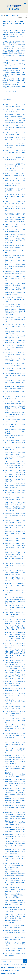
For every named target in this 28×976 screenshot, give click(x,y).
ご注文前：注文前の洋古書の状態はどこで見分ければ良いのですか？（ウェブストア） (15, 375)
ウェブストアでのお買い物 (12, 15)
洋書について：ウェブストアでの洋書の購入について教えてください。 (15, 521)
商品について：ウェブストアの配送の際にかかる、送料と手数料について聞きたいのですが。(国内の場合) (15, 916)
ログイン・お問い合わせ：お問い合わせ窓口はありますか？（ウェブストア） (15, 751)
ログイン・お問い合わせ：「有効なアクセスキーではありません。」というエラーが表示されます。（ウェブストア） (15, 736)
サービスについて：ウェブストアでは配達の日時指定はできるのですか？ (15, 214)
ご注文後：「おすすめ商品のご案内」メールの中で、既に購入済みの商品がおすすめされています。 (15, 414)
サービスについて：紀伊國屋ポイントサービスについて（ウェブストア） (15, 165)
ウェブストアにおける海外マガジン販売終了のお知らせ (15, 954)
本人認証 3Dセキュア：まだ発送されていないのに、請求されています (15, 938)
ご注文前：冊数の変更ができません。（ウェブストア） (15, 332)
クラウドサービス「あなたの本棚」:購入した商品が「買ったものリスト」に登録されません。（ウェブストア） (15, 677)
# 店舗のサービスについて (7, 970)
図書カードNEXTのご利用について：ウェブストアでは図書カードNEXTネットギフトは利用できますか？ (15, 896)
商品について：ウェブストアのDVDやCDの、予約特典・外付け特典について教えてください (15, 267)
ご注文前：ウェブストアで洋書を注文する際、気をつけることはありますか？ (15, 382)
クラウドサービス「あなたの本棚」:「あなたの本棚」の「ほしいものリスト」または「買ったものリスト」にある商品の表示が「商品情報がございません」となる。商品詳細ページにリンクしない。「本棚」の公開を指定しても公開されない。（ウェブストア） (15, 666)
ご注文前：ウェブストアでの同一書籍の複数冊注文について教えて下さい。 (15, 342)
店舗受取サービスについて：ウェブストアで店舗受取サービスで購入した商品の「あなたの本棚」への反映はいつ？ (15, 844)
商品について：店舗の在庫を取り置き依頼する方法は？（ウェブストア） (15, 256)
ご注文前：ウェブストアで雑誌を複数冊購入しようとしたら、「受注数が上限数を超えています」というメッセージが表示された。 (15, 312)
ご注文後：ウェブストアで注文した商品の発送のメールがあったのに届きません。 (15, 408)
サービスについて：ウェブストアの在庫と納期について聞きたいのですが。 (15, 174)
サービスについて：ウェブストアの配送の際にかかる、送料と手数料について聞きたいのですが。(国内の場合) (15, 220)
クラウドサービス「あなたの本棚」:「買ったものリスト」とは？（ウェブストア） (15, 585)
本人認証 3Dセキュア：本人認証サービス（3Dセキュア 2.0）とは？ (15, 926)
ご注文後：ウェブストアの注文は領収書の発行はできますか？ (15, 448)
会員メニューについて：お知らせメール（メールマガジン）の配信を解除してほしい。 (15, 492)
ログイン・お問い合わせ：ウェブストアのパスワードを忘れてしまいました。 (15, 744)
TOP (2, 15)
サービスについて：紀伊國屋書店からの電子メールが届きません (15, 110)
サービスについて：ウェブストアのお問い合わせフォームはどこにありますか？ (15, 152)
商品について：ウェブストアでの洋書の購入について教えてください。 (15, 284)
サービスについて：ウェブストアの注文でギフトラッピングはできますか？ (15, 179)
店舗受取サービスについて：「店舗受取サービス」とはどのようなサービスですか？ (15, 858)
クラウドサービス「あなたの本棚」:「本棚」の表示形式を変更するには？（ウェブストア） (15, 614)
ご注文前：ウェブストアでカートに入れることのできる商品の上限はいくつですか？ (15, 319)
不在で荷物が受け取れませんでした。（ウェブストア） (15, 922)
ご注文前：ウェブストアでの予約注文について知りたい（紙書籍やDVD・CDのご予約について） (15, 347)
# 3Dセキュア (16, 973)
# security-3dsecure (6, 973)
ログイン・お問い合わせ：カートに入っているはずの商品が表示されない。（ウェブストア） (15, 713)
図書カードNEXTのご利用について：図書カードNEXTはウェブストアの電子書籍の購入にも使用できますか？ (15, 889)
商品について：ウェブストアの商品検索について (15, 261)
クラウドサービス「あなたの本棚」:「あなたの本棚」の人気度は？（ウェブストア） (15, 579)
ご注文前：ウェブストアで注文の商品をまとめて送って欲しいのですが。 (15, 388)
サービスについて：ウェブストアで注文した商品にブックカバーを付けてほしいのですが (15, 146)
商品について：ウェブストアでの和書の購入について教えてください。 (15, 289)
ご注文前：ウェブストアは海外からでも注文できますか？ (15, 369)
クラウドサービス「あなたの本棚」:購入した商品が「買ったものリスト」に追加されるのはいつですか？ (15, 683)
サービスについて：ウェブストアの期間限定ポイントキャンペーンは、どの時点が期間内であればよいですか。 (15, 121)
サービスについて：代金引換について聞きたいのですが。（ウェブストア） (15, 202)
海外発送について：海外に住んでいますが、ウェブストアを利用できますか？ (15, 527)
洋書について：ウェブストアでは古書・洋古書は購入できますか (14, 498)
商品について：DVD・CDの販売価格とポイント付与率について (15, 235)
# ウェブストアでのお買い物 (9, 92)
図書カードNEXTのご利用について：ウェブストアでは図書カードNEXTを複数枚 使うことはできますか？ (15, 902)
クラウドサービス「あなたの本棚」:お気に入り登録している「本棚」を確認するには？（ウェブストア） (15, 621)
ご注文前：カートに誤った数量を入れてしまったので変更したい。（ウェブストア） (15, 326)
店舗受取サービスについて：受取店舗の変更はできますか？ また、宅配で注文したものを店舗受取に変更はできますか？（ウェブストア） (15, 782)
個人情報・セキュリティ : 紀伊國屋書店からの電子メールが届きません (15, 689)
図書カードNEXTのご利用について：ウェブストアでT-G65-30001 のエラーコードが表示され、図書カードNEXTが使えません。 (15, 866)
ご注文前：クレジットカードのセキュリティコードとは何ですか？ (15, 365)
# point (23, 967)
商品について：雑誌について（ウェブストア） (15, 251)
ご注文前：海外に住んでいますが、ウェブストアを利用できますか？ (15, 305)
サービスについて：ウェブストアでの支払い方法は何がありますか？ (15, 105)
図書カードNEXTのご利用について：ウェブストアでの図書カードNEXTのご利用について (15, 909)
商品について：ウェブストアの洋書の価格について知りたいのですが (15, 272)
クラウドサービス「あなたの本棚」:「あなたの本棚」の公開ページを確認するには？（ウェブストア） (15, 572)
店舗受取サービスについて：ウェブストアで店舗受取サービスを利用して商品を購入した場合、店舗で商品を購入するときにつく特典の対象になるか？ (15, 815)
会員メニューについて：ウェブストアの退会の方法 (15, 480)
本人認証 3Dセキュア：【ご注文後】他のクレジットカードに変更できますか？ (15, 932)
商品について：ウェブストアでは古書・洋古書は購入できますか (14, 246)
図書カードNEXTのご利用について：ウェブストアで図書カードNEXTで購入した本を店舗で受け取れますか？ (15, 874)
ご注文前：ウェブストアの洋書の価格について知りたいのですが (15, 360)
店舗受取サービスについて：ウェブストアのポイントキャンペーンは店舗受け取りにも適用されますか (15, 775)
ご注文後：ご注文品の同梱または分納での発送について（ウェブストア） (15, 420)
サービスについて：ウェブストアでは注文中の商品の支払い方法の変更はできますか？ (15, 127)
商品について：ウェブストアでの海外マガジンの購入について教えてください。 (15, 278)
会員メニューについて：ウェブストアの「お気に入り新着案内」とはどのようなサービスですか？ (15, 486)
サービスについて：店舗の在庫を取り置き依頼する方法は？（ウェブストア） (15, 159)
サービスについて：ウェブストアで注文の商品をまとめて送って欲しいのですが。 (15, 208)
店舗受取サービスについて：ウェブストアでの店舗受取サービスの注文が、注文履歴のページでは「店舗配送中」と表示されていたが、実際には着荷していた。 (15, 792)
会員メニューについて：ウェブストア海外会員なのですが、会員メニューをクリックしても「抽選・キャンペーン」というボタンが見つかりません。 (15, 464)
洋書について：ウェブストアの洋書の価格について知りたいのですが (15, 503)
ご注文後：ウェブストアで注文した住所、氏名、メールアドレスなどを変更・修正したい (15, 431)
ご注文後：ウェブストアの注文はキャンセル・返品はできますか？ (15, 453)
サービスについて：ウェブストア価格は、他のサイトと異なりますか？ (15, 230)
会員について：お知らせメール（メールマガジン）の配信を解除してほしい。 (15, 559)
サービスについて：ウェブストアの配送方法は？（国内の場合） (15, 225)
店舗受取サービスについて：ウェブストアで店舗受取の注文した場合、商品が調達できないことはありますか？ (15, 829)
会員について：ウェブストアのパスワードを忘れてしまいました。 (15, 553)
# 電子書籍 (23, 965)
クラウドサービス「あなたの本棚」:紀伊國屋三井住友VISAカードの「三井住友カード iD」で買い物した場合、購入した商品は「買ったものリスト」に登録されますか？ (15, 654)
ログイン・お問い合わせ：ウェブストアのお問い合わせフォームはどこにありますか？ (15, 720)
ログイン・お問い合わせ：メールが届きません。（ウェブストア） (15, 707)
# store (17, 970)
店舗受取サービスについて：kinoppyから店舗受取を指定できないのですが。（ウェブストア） (15, 807)
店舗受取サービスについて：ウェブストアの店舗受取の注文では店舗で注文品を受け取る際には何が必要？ (15, 823)
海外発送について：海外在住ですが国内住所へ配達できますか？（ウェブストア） (15, 534)
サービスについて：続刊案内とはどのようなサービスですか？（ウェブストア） (15, 139)
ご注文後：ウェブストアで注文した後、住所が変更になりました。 (14, 402)
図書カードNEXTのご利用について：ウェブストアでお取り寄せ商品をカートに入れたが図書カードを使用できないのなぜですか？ (15, 881)
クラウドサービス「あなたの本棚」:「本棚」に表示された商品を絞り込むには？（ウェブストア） (15, 628)
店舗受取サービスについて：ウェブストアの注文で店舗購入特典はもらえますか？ (15, 768)
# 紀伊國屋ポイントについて (13, 967)
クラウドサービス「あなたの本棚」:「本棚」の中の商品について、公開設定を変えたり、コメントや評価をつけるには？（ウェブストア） (15, 600)
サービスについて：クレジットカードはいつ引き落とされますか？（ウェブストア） (15, 196)
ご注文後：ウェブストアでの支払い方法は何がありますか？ (15, 397)
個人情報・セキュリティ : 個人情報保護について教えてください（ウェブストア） (15, 695)
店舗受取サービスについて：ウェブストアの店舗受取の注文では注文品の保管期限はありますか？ (15, 836)
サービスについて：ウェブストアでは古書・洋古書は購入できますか (15, 133)
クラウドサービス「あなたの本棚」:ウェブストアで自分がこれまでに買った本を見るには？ (15, 645)
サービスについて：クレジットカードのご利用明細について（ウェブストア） (15, 190)
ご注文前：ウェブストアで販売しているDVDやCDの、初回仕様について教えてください (15, 299)
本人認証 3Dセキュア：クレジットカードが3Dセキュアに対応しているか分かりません (15, 944)
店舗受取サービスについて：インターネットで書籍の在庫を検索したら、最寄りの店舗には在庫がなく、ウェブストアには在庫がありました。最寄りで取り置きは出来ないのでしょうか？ (15, 759)
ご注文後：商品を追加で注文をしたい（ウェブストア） (15, 425)
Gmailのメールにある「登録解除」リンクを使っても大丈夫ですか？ (15, 950)
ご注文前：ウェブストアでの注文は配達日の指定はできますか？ (15, 337)
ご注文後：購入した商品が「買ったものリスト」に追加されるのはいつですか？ (15, 442)
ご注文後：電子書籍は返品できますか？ (14, 392)
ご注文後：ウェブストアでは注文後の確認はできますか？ (15, 458)
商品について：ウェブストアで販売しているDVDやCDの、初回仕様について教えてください (15, 241)
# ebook (3, 967)
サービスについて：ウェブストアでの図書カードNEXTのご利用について (15, 115)
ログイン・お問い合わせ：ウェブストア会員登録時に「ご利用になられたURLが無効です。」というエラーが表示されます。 (15, 728)
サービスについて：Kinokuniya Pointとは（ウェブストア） (15, 170)
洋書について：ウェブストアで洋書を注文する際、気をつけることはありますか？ (15, 515)
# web (18, 92)
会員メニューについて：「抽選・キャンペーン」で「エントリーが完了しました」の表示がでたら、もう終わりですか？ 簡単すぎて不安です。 (15, 473)
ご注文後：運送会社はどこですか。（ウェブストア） (14, 437)
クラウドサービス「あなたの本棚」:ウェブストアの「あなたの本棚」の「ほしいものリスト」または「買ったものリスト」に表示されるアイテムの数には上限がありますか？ (15, 636)
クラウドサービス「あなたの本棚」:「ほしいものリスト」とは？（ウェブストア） (15, 592)
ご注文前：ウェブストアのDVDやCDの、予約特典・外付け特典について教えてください (15, 354)
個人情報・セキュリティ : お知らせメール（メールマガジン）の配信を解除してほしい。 (15, 702)
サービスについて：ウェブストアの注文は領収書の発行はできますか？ (15, 184)
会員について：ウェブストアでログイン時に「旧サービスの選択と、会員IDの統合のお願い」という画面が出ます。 (15, 546)
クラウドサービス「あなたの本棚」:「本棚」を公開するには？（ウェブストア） (15, 565)
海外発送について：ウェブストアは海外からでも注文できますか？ (15, 539)
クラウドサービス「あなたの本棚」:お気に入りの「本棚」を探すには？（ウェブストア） (15, 608)
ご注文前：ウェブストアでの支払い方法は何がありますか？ (15, 294)
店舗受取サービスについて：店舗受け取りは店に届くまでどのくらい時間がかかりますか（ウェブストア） (15, 801)
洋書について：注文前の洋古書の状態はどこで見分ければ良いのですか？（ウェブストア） (15, 509)
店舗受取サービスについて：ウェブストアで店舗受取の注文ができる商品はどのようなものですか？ (15, 852)
